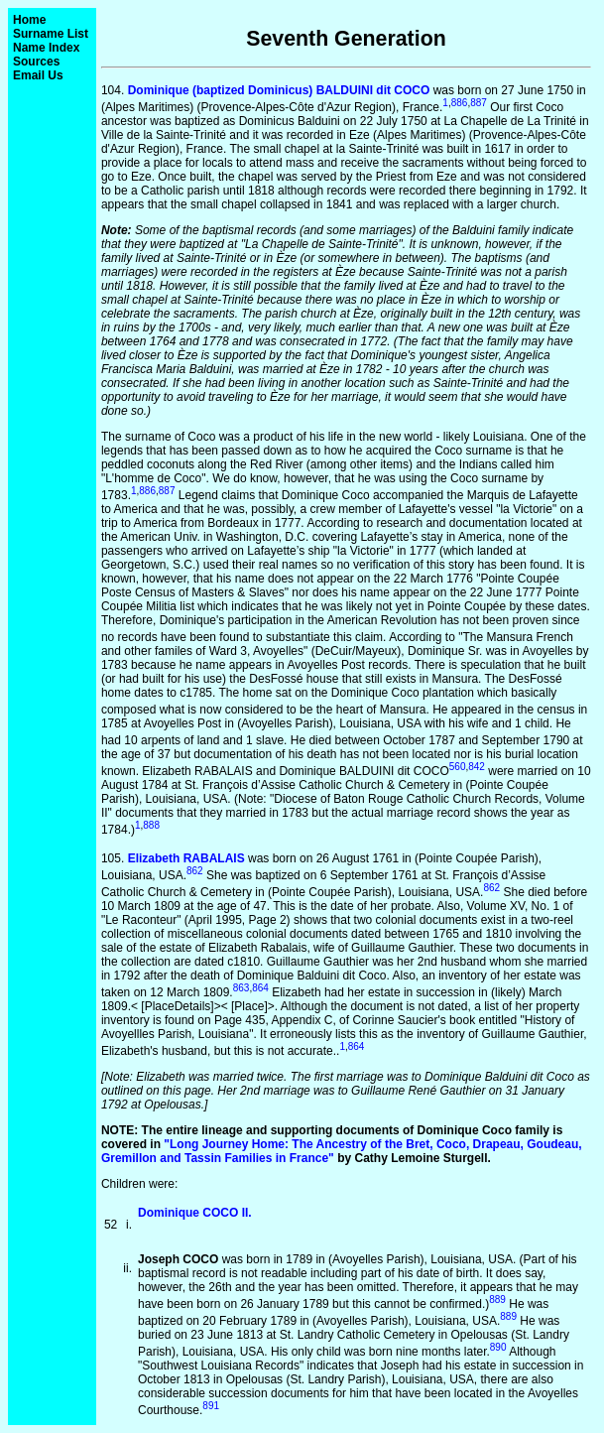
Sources (36, 61)
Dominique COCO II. (195, 1213)
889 (497, 1299)
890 (498, 1347)
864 (260, 987)
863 (241, 987)
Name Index (46, 48)
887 (478, 102)
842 (476, 766)
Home (29, 20)
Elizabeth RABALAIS (186, 858)
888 (151, 825)
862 (194, 870)
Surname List (50, 34)
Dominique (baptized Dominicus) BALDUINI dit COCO (279, 90)
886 (459, 102)
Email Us (38, 75)
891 (210, 1405)
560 (457, 766)
